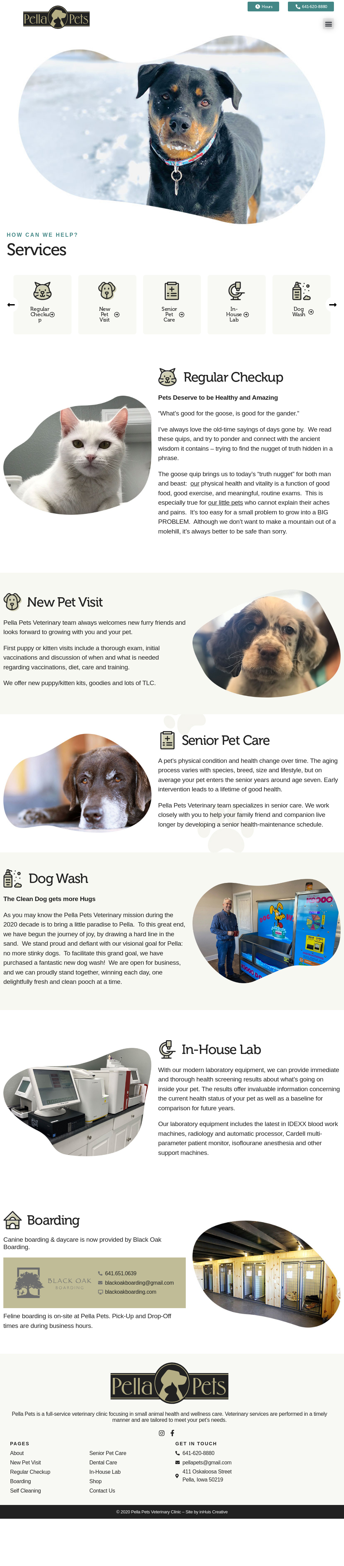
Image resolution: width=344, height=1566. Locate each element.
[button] (328, 23)
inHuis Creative (214, 1511)
